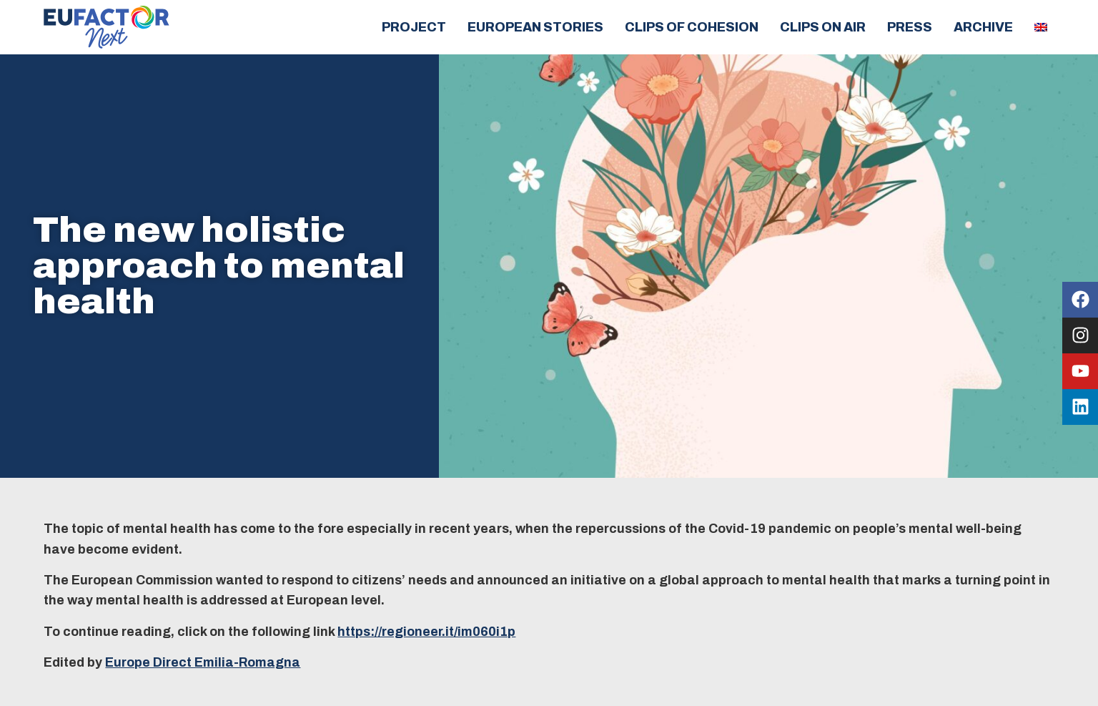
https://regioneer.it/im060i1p (426, 631)
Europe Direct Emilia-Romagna (202, 662)
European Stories (535, 27)
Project (414, 27)
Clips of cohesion (691, 27)
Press (909, 27)
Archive (983, 27)
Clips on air (823, 27)
